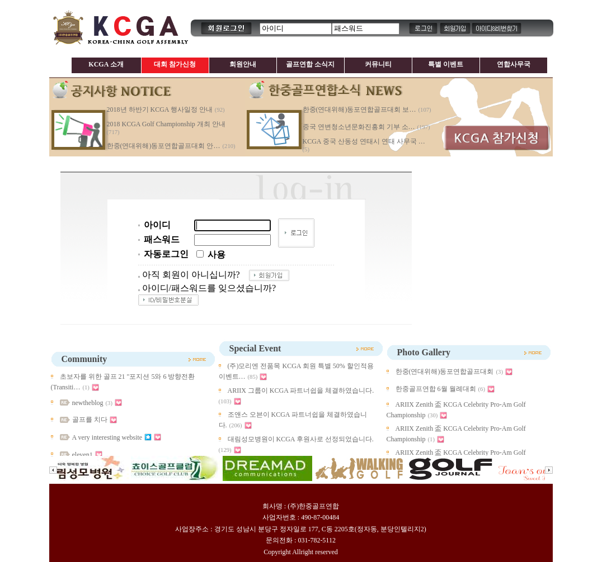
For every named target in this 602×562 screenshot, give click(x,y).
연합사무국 (513, 64)
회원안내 (242, 64)
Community (84, 359)
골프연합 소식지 (310, 64)
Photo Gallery (424, 352)
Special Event (255, 348)
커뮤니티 (378, 64)
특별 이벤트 (445, 64)
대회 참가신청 (175, 64)
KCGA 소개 (105, 64)
